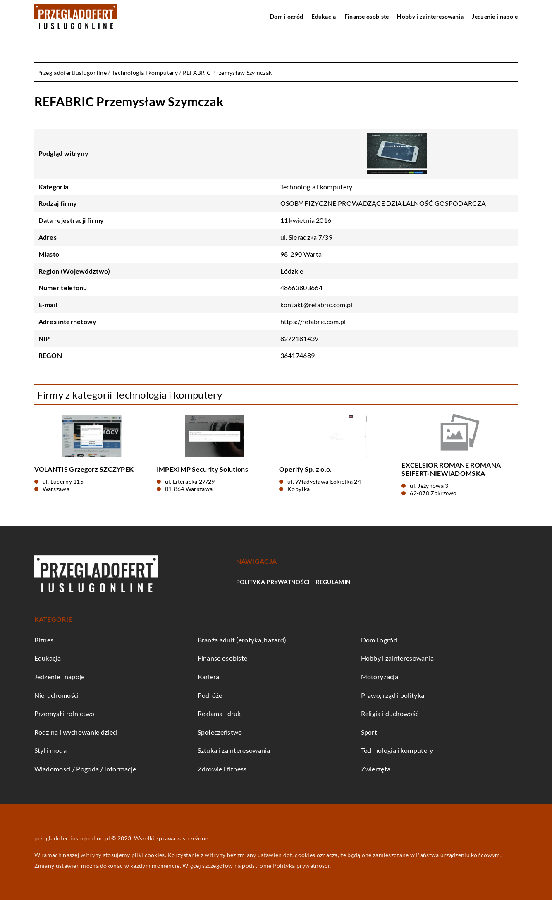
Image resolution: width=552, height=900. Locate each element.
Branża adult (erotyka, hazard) (242, 640)
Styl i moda (50, 750)
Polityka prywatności (273, 581)
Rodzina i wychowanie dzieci (76, 732)
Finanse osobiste (366, 16)
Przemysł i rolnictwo (64, 713)
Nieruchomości (56, 695)
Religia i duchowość (390, 713)
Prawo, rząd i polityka (393, 695)
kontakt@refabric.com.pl (316, 304)
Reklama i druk (219, 713)
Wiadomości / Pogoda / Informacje (85, 769)
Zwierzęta (376, 769)
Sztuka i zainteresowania (234, 750)
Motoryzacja (379, 676)
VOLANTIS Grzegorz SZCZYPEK (84, 469)
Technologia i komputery (316, 187)
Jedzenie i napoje (495, 16)
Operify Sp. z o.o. (305, 469)
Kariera (209, 676)
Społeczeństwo (220, 732)
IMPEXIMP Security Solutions (202, 469)
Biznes (44, 640)
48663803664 (301, 287)
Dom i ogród (286, 16)
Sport (369, 732)
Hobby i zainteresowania (430, 16)
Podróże (210, 695)
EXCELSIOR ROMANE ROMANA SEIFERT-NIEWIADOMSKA (451, 469)
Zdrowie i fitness (222, 769)
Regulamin (333, 581)
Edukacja (323, 16)
